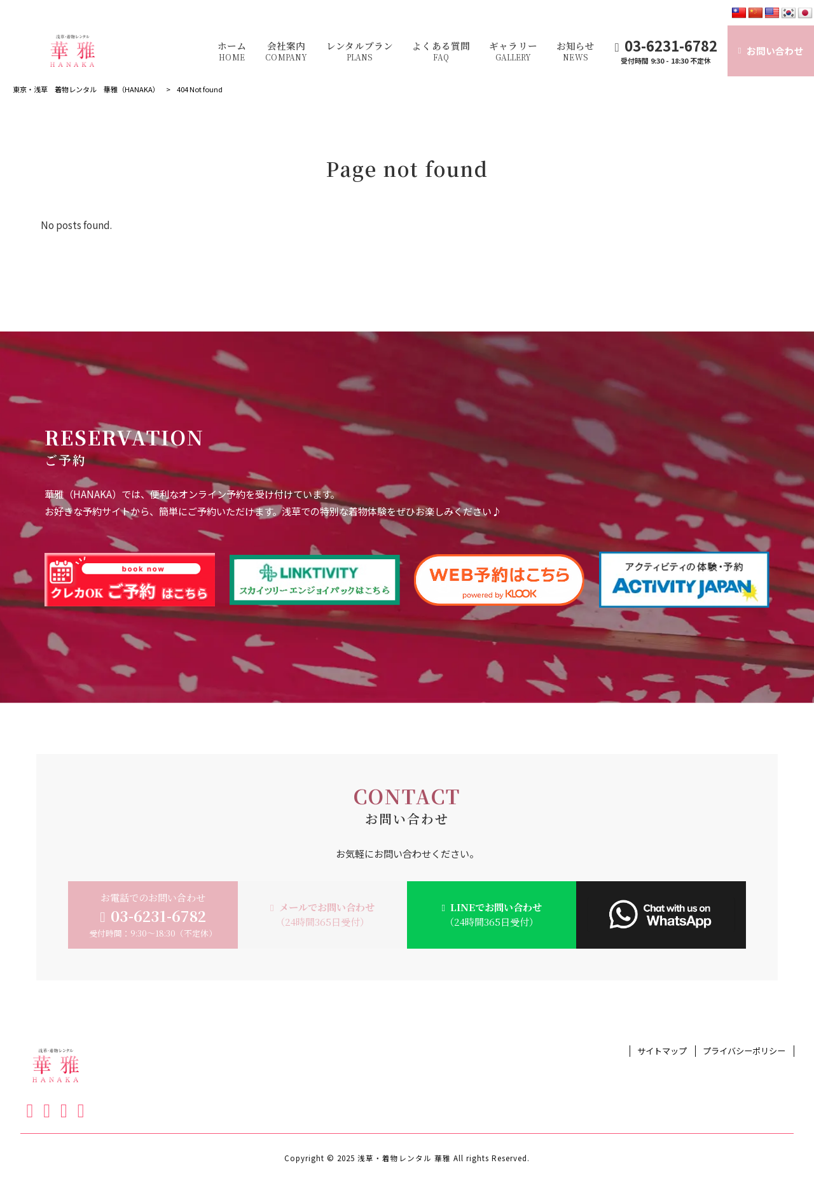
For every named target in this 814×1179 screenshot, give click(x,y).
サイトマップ (662, 1051)
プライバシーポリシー (744, 1051)
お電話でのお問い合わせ (153, 915)
